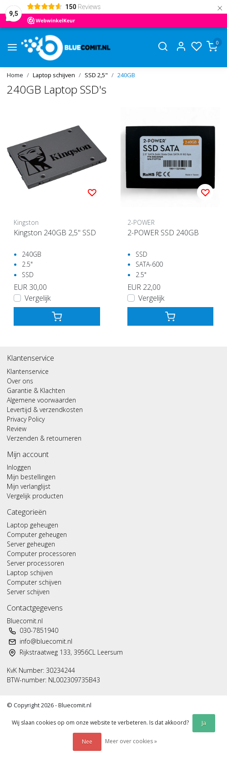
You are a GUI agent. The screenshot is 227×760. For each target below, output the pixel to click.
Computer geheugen (37, 534)
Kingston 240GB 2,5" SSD (55, 233)
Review (16, 428)
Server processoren (35, 563)
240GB (126, 75)
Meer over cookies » (131, 741)
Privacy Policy (26, 419)
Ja (204, 723)
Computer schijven (34, 582)
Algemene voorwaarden (41, 400)
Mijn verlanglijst (28, 486)
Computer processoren (41, 553)
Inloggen (19, 467)
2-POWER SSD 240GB (163, 233)
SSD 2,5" (96, 75)
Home (15, 75)
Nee (87, 741)
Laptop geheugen (32, 525)
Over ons (20, 381)
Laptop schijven (54, 75)
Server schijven (28, 591)
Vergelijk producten (35, 496)
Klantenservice (28, 371)
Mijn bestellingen (31, 476)
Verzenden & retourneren (44, 438)
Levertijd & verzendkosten (45, 409)
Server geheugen (31, 544)
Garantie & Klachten (36, 390)
